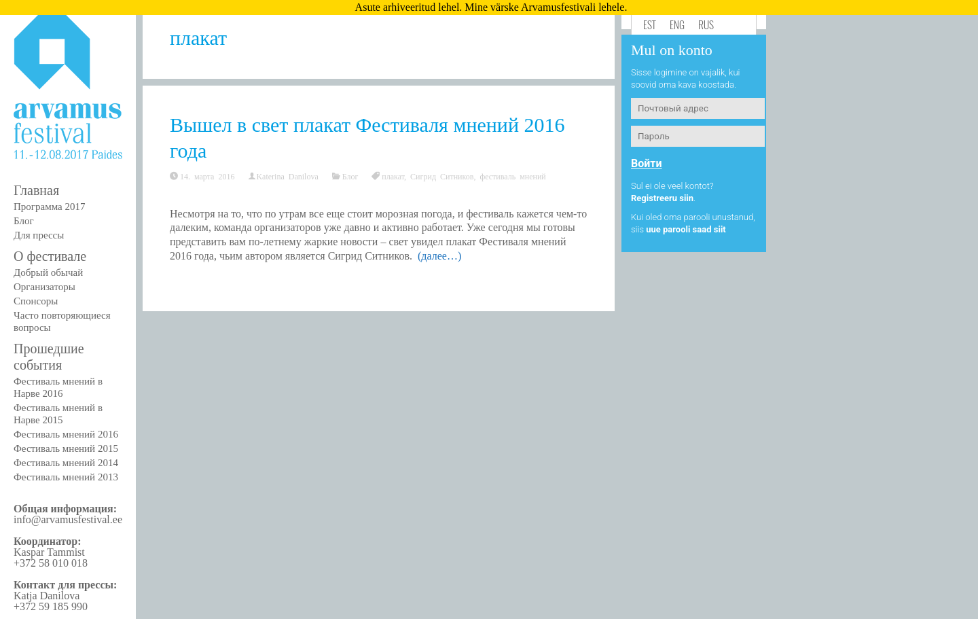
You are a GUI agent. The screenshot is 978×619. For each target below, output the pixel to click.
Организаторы (44, 286)
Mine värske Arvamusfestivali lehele (544, 7)
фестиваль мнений (512, 176)
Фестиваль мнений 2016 (66, 434)
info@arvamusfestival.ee (68, 519)
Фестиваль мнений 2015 (66, 448)
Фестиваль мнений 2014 (66, 462)
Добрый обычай (48, 272)
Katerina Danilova (287, 176)
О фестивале (50, 256)
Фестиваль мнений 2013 (66, 477)
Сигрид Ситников (441, 176)
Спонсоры (36, 301)
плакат (393, 176)
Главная (36, 190)
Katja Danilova (46, 595)
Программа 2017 (49, 206)
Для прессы (39, 235)
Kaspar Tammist (49, 552)
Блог (24, 220)
